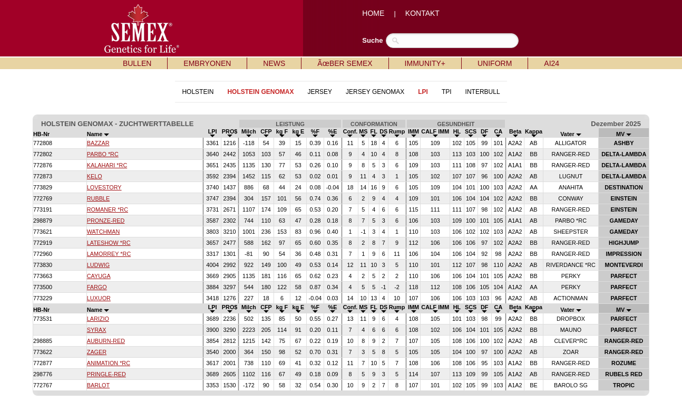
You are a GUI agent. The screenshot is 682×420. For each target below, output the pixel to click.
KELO (94, 176)
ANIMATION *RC (108, 363)
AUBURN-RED (106, 341)
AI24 (551, 63)
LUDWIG (98, 265)
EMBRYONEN (207, 63)
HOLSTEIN (197, 92)
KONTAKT (422, 13)
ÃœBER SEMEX (344, 63)
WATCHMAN (103, 231)
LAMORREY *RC (109, 254)
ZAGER (96, 352)
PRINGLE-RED (106, 374)
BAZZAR (98, 143)
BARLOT (98, 385)
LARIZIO (98, 319)
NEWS (274, 63)
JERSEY (319, 92)
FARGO (97, 287)
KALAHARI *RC (107, 165)
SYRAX (96, 330)
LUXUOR (99, 298)
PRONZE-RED (106, 220)
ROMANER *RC (107, 209)
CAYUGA (99, 276)
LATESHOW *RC (109, 243)
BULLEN (137, 63)
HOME (373, 13)
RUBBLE (98, 198)
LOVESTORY (104, 187)
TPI (447, 92)
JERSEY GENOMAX (375, 92)
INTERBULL (482, 92)
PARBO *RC (103, 154)
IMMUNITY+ (425, 63)
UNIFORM (495, 63)
